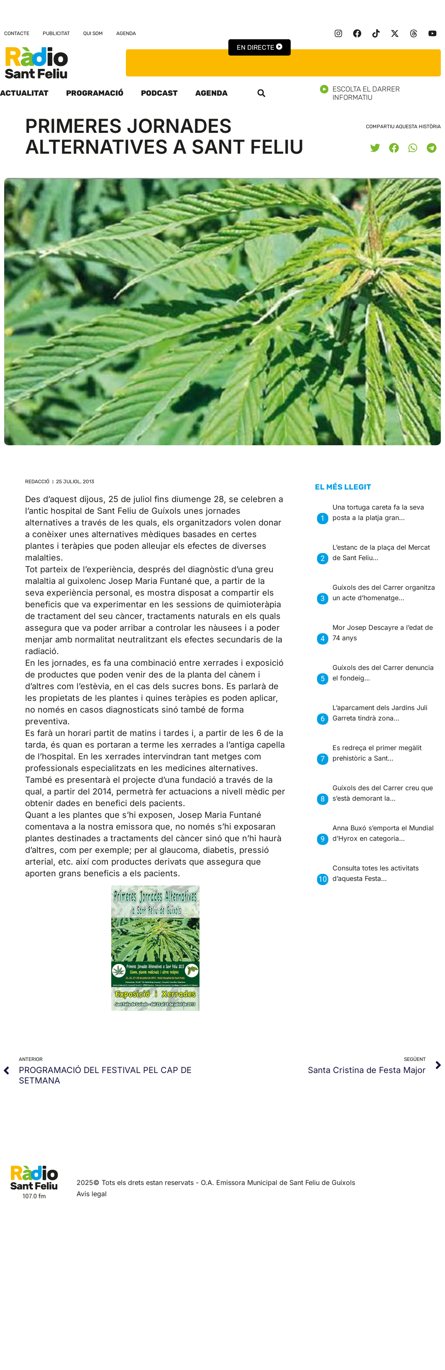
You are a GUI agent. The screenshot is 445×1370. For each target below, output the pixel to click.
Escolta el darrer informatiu (382, 93)
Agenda (126, 33)
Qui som (93, 33)
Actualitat (24, 93)
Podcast (159, 93)
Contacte (16, 33)
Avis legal (92, 1194)
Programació (94, 93)
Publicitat (56, 33)
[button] (261, 93)
